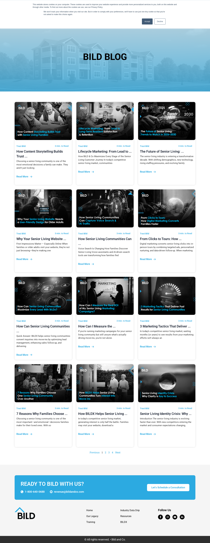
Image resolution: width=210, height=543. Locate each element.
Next (118, 452)
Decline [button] (160, 21)
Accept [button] (147, 21)
